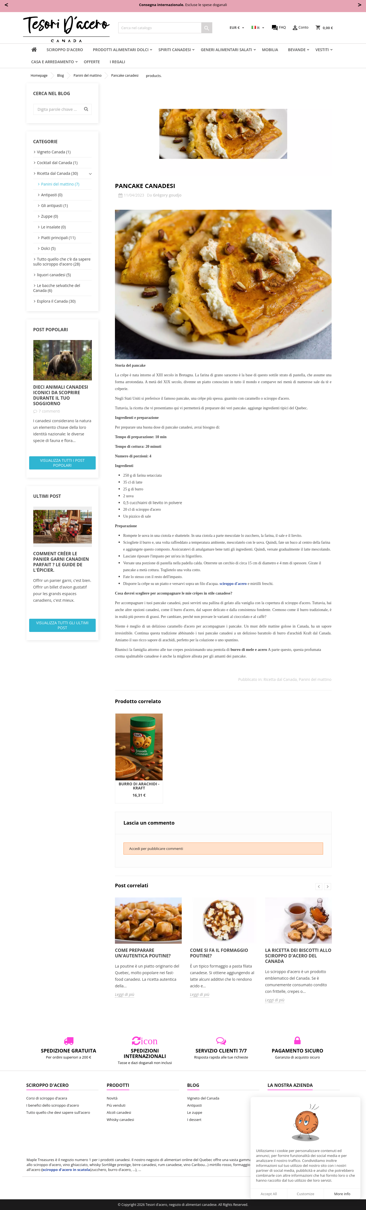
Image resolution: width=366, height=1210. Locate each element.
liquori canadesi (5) (54, 274)
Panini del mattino (315, 679)
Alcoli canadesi (119, 1112)
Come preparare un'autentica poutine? (143, 953)
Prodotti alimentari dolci (120, 49)
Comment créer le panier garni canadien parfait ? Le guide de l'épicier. (61, 562)
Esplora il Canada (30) (56, 301)
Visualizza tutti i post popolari (62, 463)
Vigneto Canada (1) (54, 151)
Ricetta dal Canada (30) (57, 173)
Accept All (269, 1193)
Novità (112, 1098)
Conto (300, 27)
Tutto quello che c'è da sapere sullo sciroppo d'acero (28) (62, 261)
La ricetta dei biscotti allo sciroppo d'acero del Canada (298, 955)
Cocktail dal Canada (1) (57, 162)
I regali (117, 61)
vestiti (322, 49)
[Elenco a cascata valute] (238, 28)
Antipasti (194, 1105)
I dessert (194, 1119)
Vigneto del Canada (203, 1098)
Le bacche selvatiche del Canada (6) (56, 288)
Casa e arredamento (52, 61)
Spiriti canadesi (174, 49)
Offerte (92, 61)
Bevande (297, 49)
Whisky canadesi (120, 1119)
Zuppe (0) (49, 216)
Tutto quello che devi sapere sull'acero (58, 1112)
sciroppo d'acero (65, 49)
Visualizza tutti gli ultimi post (62, 625)
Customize (305, 1193)
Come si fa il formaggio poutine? (219, 953)
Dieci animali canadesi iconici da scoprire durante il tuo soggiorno (60, 395)
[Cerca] (165, 27)
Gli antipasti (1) (54, 205)
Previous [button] (318, 886)
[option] (62, 392)
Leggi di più (124, 994)
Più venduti (116, 1105)
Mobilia (270, 49)
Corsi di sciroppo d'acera (46, 1098)
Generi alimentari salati (226, 49)
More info (342, 1193)
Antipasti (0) (51, 194)
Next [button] (327, 886)
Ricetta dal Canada (280, 679)
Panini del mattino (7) (60, 184)
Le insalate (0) (53, 227)
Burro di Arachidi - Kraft (139, 786)
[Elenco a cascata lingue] (259, 28)
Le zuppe (194, 1112)
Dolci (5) (48, 248)
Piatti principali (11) (58, 237)
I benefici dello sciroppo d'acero (52, 1105)
